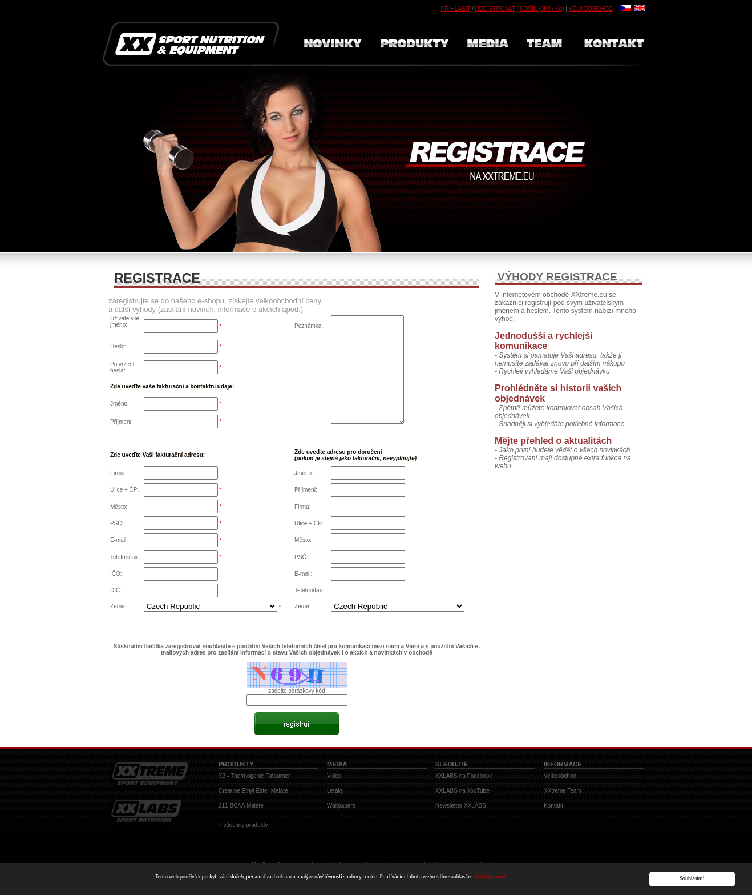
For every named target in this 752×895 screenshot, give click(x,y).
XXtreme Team (562, 791)
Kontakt (553, 805)
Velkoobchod (560, 776)
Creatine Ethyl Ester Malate (253, 791)
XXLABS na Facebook (463, 776)
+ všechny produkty (243, 825)
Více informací (489, 877)
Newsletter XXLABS (460, 805)
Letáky (335, 791)
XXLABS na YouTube (462, 791)
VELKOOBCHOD (591, 9)
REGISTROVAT (495, 9)
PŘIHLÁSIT (456, 9)
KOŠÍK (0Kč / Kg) (542, 9)
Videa (334, 776)
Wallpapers (341, 805)
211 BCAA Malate (241, 805)
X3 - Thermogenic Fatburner (254, 776)
